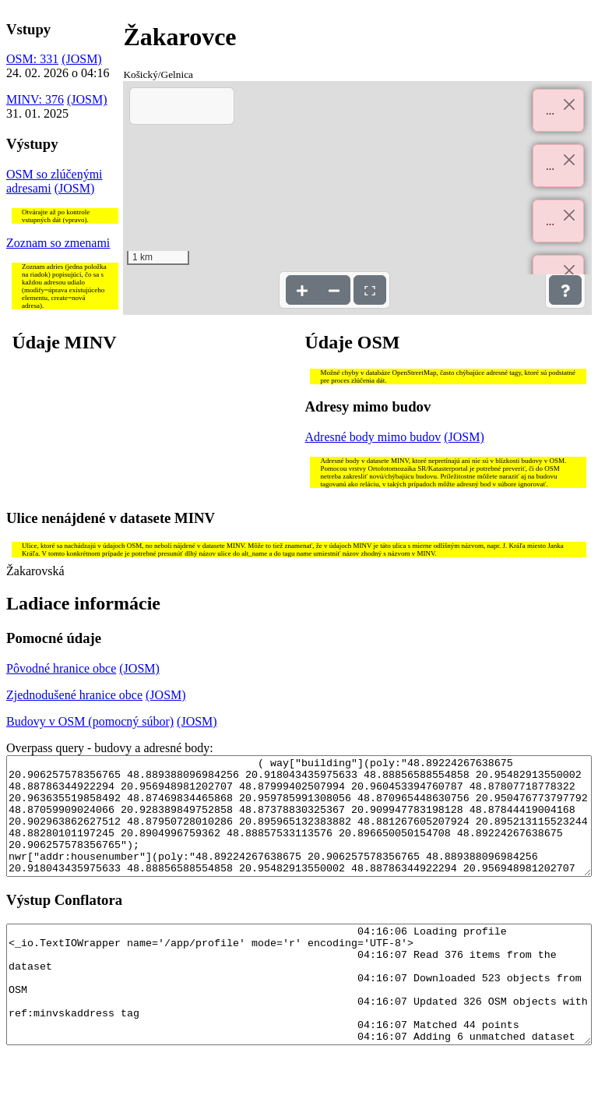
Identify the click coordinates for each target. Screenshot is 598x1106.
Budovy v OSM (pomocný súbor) (90, 721)
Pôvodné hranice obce (61, 668)
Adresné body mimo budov (373, 436)
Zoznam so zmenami (58, 242)
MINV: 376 (35, 99)
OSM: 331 (32, 58)
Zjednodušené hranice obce (74, 694)
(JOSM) (82, 58)
